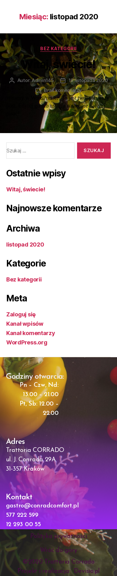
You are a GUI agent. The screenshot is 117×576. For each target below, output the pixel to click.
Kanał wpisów (24, 323)
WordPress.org (26, 342)
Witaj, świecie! (58, 64)
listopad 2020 (25, 244)
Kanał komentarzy (30, 333)
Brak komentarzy (62, 90)
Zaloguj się (21, 314)
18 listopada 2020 (88, 80)
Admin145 (43, 80)
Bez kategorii (58, 48)
